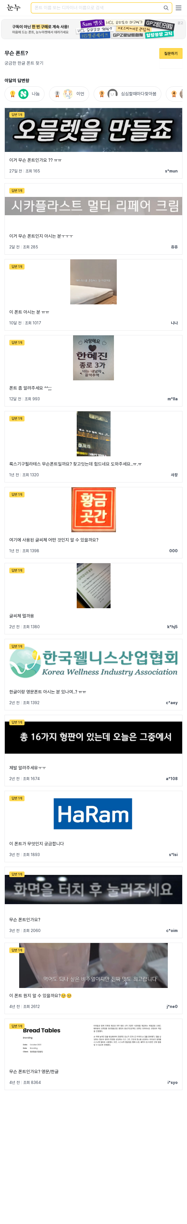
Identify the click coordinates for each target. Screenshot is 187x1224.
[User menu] (178, 8)
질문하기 (171, 53)
